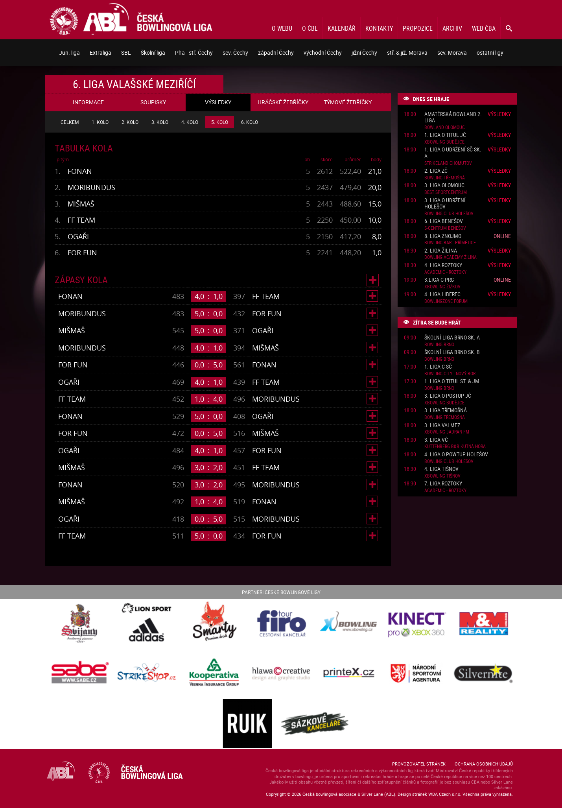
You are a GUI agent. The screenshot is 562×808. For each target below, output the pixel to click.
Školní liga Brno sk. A (452, 337)
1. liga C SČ (438, 366)
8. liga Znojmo (442, 236)
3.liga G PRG (439, 280)
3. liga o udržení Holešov (445, 203)
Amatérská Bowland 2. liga (453, 117)
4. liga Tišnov (441, 469)
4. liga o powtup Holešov (456, 454)
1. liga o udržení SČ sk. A (452, 153)
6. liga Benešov (443, 221)
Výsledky (499, 114)
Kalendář (342, 28)
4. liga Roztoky (443, 265)
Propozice (418, 28)
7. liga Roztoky (443, 483)
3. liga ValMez (442, 425)
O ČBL (310, 28)
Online (502, 236)
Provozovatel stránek (419, 764)
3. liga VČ (436, 440)
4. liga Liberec (442, 294)
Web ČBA (484, 28)
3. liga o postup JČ (447, 396)
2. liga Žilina (440, 250)
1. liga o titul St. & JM (451, 381)
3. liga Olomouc (444, 185)
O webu (282, 28)
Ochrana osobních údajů (484, 764)
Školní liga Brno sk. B (452, 352)
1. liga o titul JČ (445, 135)
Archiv (452, 28)
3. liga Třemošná (445, 410)
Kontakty (379, 28)
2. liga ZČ (436, 171)
